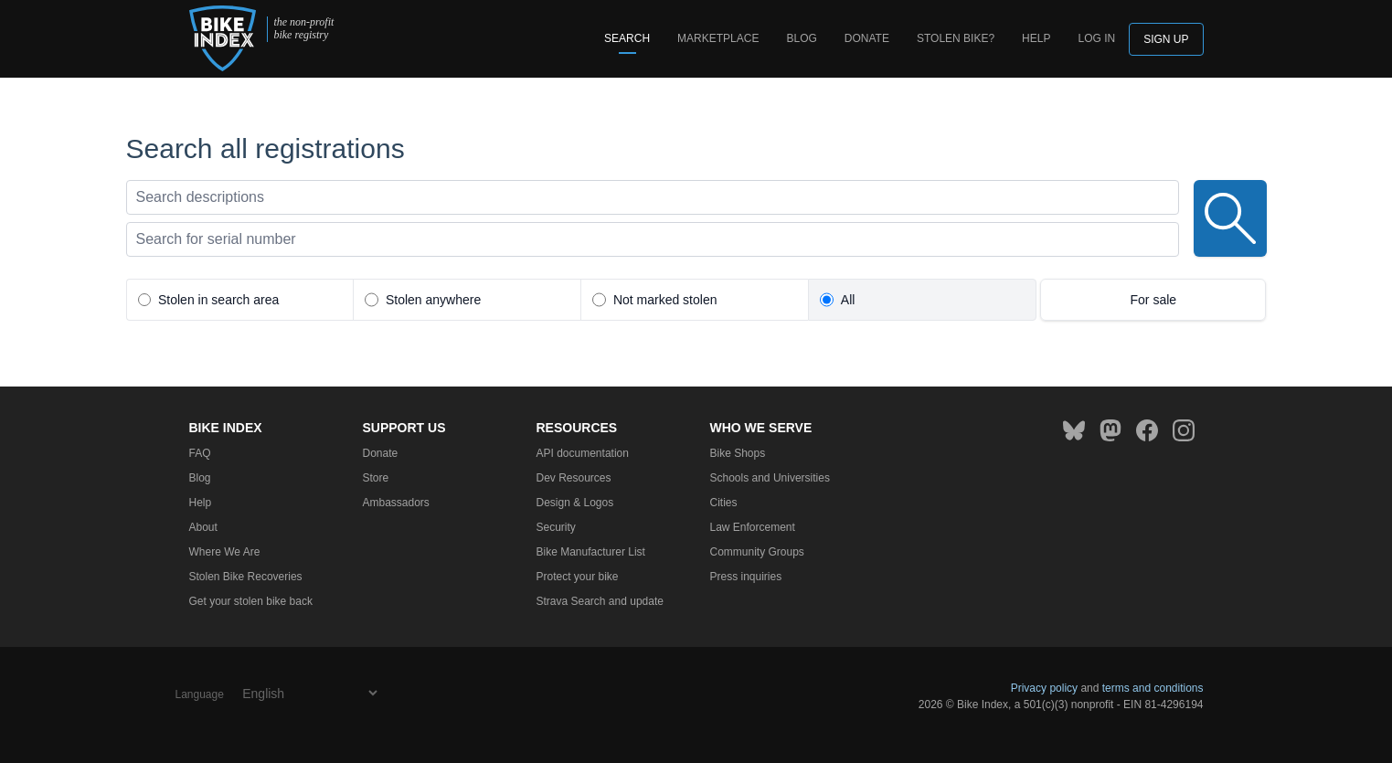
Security (556, 527)
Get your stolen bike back (251, 601)
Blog (801, 38)
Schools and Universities (770, 478)
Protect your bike (578, 576)
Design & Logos (575, 502)
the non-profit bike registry (303, 28)
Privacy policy (1044, 688)
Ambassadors (396, 502)
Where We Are (224, 552)
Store (376, 478)
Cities (724, 502)
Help (1036, 38)
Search (627, 38)
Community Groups (757, 552)
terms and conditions (1153, 688)
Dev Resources (574, 478)
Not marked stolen (665, 299)
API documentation (583, 453)
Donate (867, 38)
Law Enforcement (752, 527)
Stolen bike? (955, 38)
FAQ (200, 453)
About (203, 527)
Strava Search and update (600, 601)
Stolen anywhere (433, 299)
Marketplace (718, 38)
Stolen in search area (218, 299)
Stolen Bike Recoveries (246, 576)
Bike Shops (738, 453)
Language (199, 694)
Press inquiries (746, 576)
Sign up (1165, 39)
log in (1096, 38)
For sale (1154, 299)
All (848, 299)
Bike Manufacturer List (591, 552)
